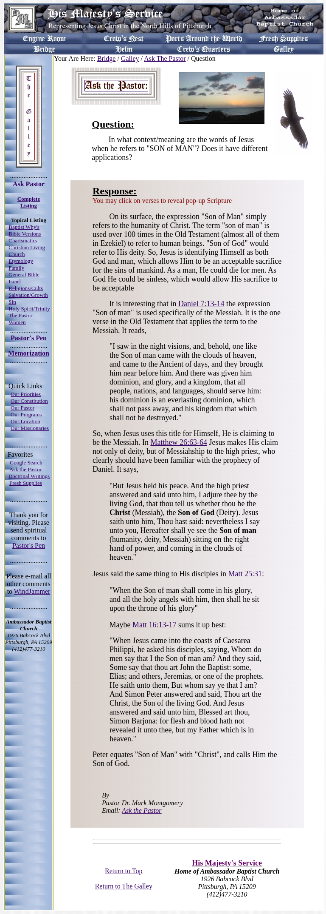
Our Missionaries (30, 428)
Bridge (106, 58)
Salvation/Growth (28, 295)
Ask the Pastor (25, 469)
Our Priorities (26, 394)
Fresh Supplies (25, 483)
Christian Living (26, 247)
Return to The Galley (123, 886)
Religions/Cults (25, 288)
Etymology (20, 261)
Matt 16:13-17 (154, 625)
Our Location (25, 421)
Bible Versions (24, 234)
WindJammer (32, 591)
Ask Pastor (29, 184)
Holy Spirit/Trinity (29, 308)
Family (16, 268)
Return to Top (123, 870)
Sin (12, 302)
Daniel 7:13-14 (201, 303)
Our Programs (26, 414)
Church (16, 254)
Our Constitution (29, 401)
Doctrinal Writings (29, 476)
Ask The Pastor (164, 58)
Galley (130, 58)
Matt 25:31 (245, 573)
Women (16, 322)
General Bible (23, 274)
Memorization (28, 353)
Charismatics (22, 240)
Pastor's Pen (29, 338)
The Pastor (20, 315)
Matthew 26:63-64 (178, 442)
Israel (14, 281)
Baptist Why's (23, 227)
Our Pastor (22, 407)
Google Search (26, 462)
